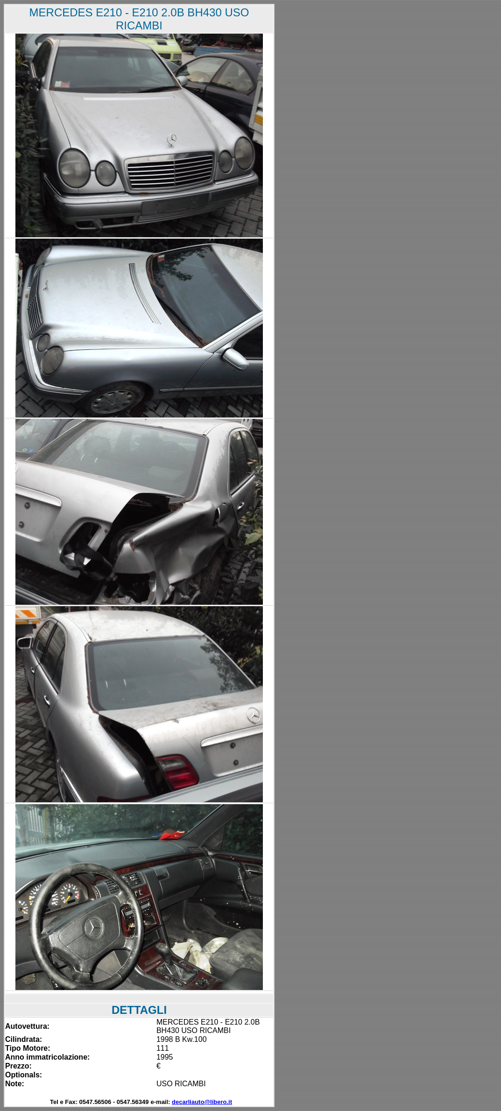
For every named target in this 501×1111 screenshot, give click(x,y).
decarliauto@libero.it (202, 1101)
